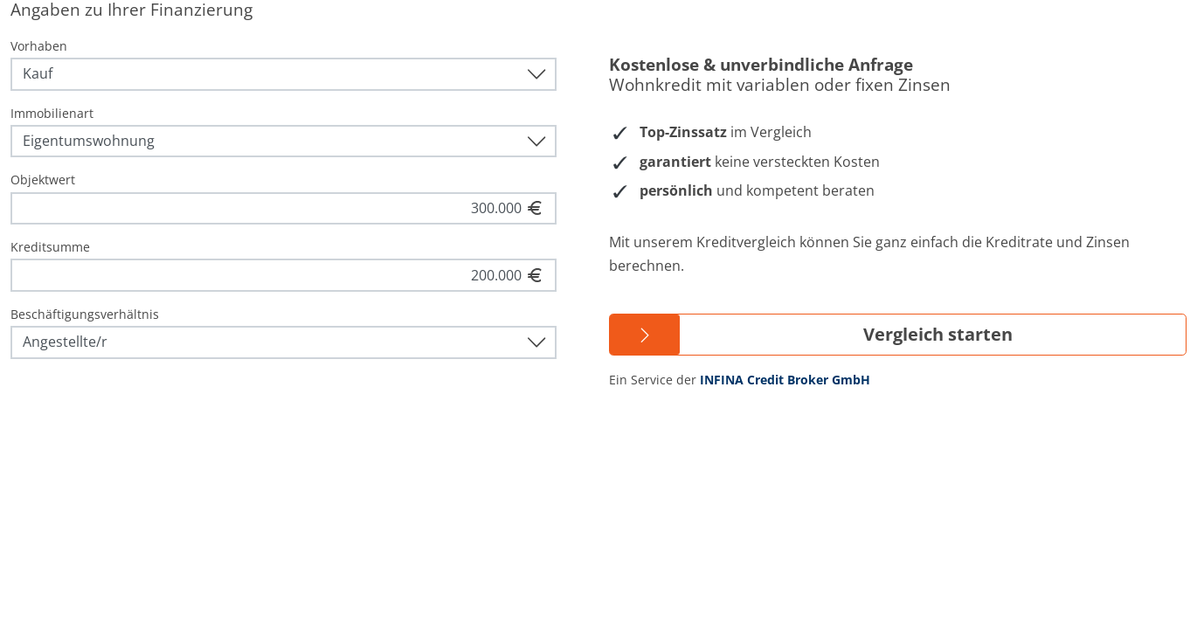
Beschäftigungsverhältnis (84, 314)
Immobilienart (51, 113)
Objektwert (42, 179)
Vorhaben (38, 46)
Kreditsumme (50, 246)
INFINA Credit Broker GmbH (785, 379)
